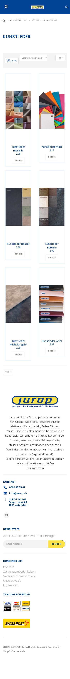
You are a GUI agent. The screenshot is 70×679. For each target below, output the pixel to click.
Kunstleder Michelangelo (18, 342)
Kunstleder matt (52, 146)
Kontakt (47, 454)
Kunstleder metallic (18, 148)
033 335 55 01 (17, 487)
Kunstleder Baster (18, 243)
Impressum (10, 585)
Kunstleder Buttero (52, 245)
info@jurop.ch (18, 493)
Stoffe (35, 20)
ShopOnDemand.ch (14, 651)
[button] (67, 7)
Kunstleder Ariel (52, 341)
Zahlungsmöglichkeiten (19, 572)
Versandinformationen (19, 576)
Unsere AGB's (12, 581)
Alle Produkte (18, 20)
